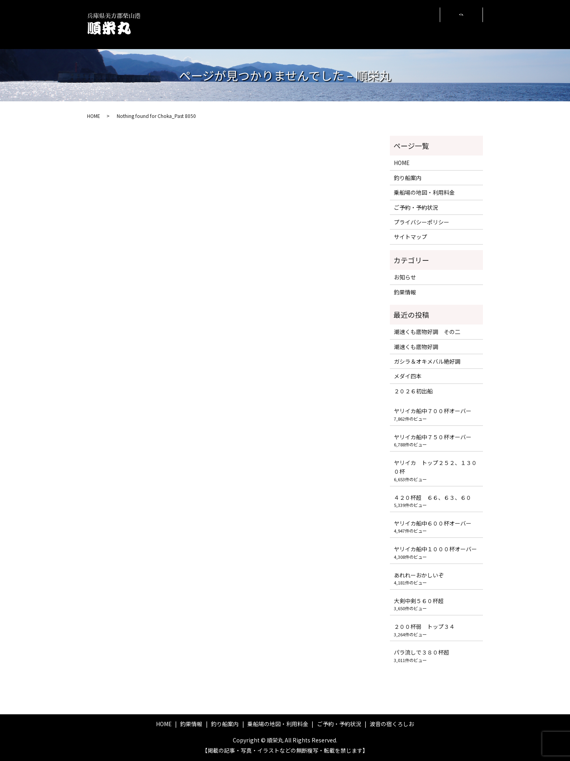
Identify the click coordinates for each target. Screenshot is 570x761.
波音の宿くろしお (414, 24)
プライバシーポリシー (421, 222)
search (461, 24)
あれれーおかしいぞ (419, 575)
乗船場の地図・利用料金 (316, 24)
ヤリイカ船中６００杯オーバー (432, 523)
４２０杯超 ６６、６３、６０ (432, 497)
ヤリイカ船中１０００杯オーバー (435, 549)
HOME (217, 24)
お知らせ (405, 277)
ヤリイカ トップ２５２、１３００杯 (435, 467)
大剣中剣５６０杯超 (419, 601)
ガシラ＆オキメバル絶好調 (427, 361)
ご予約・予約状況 (364, 24)
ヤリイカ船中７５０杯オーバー (432, 437)
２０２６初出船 (413, 391)
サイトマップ (410, 237)
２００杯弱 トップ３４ (424, 626)
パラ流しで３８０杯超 (421, 652)
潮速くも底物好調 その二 (427, 332)
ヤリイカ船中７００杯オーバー (432, 411)
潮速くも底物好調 (416, 347)
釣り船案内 (276, 24)
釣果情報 (243, 24)
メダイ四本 (408, 376)
